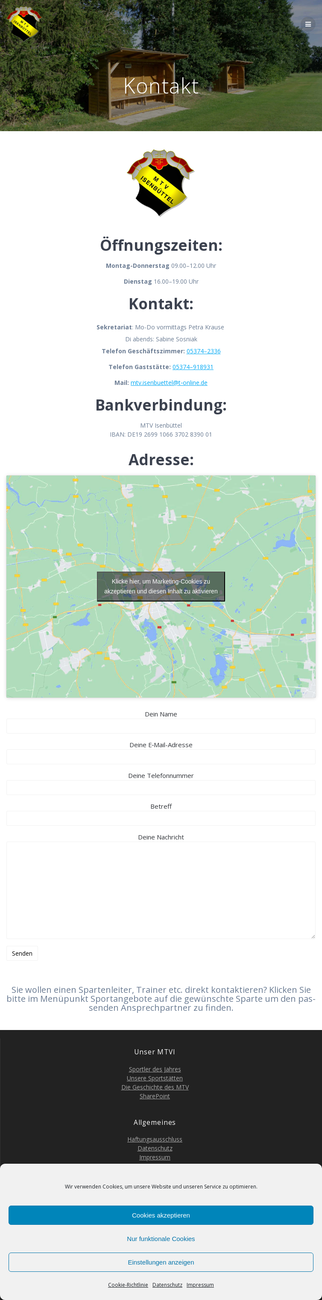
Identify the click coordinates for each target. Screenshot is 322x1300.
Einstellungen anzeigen (161, 1262)
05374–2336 (204, 351)
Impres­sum (200, 1284)
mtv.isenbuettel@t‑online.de (169, 383)
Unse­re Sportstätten (155, 1078)
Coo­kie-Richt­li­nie (128, 1284)
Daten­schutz (167, 1284)
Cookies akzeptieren (161, 1215)
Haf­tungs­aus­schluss (154, 1139)
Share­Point (155, 1096)
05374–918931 (193, 367)
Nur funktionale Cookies (161, 1238)
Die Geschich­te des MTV (155, 1087)
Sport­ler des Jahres (155, 1069)
